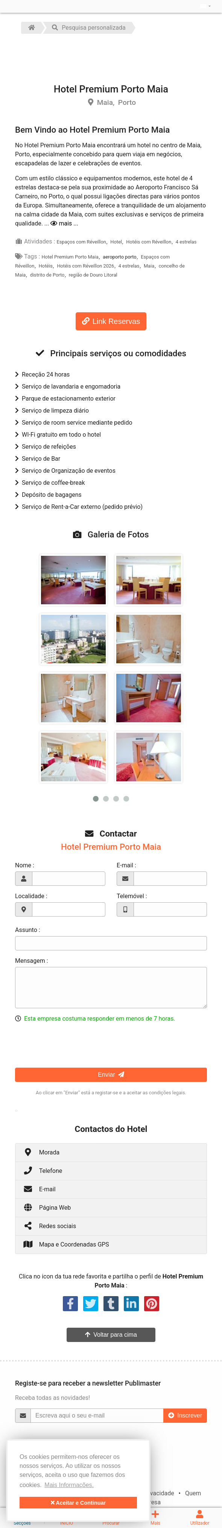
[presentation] (72, 1044)
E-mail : (126, 865)
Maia (149, 266)
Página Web (47, 1207)
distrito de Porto (47, 275)
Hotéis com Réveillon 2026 (85, 266)
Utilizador (200, 1518)
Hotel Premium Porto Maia (69, 257)
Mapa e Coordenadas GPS (66, 1244)
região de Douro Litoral (93, 275)
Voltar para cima (111, 1334)
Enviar (111, 1074)
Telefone (42, 1170)
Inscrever (185, 1415)
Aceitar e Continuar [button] (78, 1503)
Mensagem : (31, 960)
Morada (41, 1152)
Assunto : (27, 929)
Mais (155, 1518)
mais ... (64, 223)
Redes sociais (49, 1226)
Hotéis (46, 266)
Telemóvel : (132, 896)
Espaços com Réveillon (81, 242)
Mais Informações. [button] (69, 1485)
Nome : (24, 865)
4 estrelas (186, 242)
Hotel (116, 242)
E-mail (39, 1189)
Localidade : (31, 896)
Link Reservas (111, 321)
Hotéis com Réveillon (148, 242)
